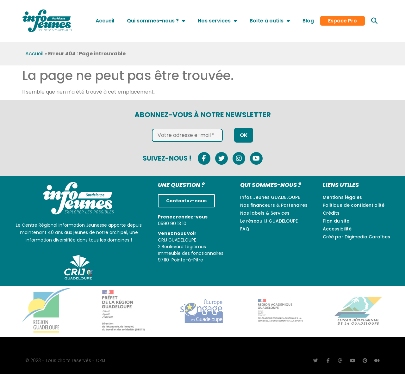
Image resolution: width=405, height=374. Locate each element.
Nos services (217, 21)
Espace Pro (342, 21)
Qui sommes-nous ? (156, 21)
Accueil (105, 20)
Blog (308, 20)
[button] (374, 21)
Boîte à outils (270, 21)
